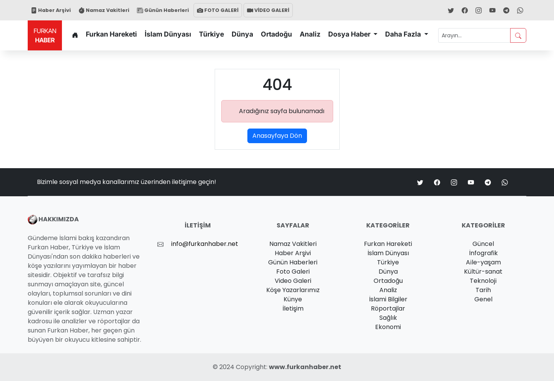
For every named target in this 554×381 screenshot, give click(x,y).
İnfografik (483, 253)
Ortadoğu (276, 34)
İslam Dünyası (168, 34)
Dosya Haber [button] (350, 34)
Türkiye (211, 34)
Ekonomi (388, 327)
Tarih (483, 290)
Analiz (310, 34)
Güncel (483, 243)
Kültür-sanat (483, 271)
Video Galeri (293, 280)
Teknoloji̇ (483, 280)
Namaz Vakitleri (103, 10)
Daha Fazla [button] (403, 34)
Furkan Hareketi (111, 34)
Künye (293, 299)
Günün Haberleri (163, 10)
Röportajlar (388, 308)
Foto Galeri (293, 271)
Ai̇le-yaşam (483, 262)
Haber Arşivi (51, 10)
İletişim (293, 308)
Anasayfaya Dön (277, 135)
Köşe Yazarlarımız (293, 290)
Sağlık (388, 317)
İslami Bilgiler (388, 299)
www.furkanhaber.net (305, 367)
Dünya (242, 34)
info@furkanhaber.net (204, 243)
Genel (483, 299)
